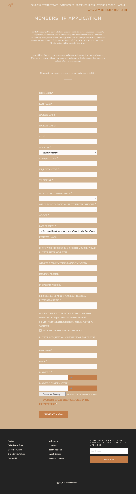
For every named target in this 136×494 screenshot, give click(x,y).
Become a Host (15, 449)
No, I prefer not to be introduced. (62, 330)
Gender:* (44, 215)
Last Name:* (45, 104)
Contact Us (13, 458)
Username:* (45, 350)
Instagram (53, 441)
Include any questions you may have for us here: (67, 337)
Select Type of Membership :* (55, 193)
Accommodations (85, 5)
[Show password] (82, 377)
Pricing (11, 441)
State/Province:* (48, 158)
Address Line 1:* (48, 115)
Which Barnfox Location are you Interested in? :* (67, 204)
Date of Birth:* (47, 226)
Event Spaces (67, 5)
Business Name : (48, 237)
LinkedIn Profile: (49, 274)
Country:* (45, 147)
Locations (35, 5)
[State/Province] (68, 163)
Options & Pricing (105, 5)
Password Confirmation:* (54, 383)
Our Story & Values (16, 454)
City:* (42, 136)
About (121, 5)
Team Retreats (50, 5)
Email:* (43, 361)
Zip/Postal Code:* (49, 169)
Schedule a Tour (15, 445)
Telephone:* (46, 180)
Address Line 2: (47, 125)
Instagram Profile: (50, 285)
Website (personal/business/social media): (63, 263)
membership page (60, 73)
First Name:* (46, 93)
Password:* (45, 372)
